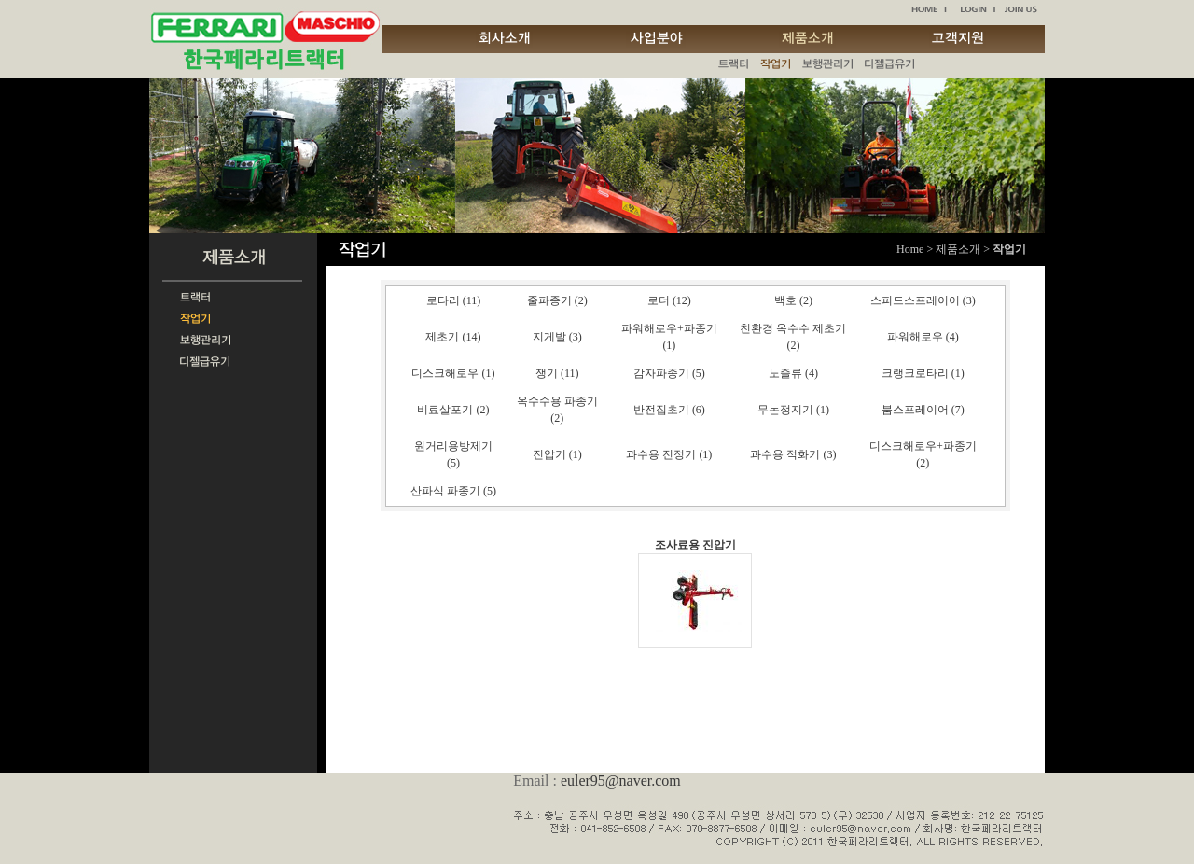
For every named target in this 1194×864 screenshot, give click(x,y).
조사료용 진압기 (695, 544)
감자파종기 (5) (669, 373)
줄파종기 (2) (557, 300)
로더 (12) (669, 300)
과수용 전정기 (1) (669, 454)
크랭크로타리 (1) (923, 373)
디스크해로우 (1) (452, 373)
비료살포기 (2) (453, 409)
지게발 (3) (557, 336)
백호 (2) (793, 300)
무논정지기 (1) (793, 409)
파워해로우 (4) (923, 336)
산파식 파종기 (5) (453, 490)
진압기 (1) (557, 454)
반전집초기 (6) (669, 409)
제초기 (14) (452, 336)
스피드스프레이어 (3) (923, 300)
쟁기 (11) (557, 373)
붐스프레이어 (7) (923, 409)
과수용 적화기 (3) (793, 454)
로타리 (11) (453, 300)
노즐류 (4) (793, 373)
